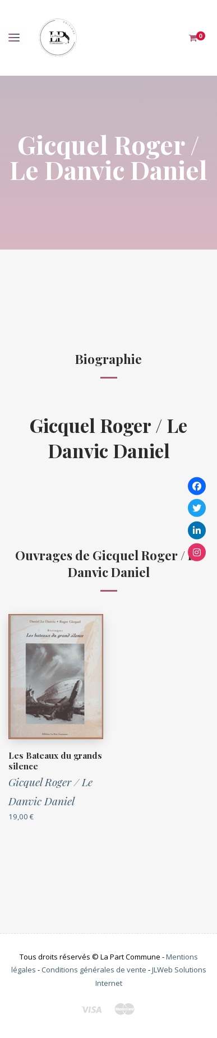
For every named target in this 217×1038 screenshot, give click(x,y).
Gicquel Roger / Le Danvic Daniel (108, 437)
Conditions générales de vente (93, 970)
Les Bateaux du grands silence (55, 761)
